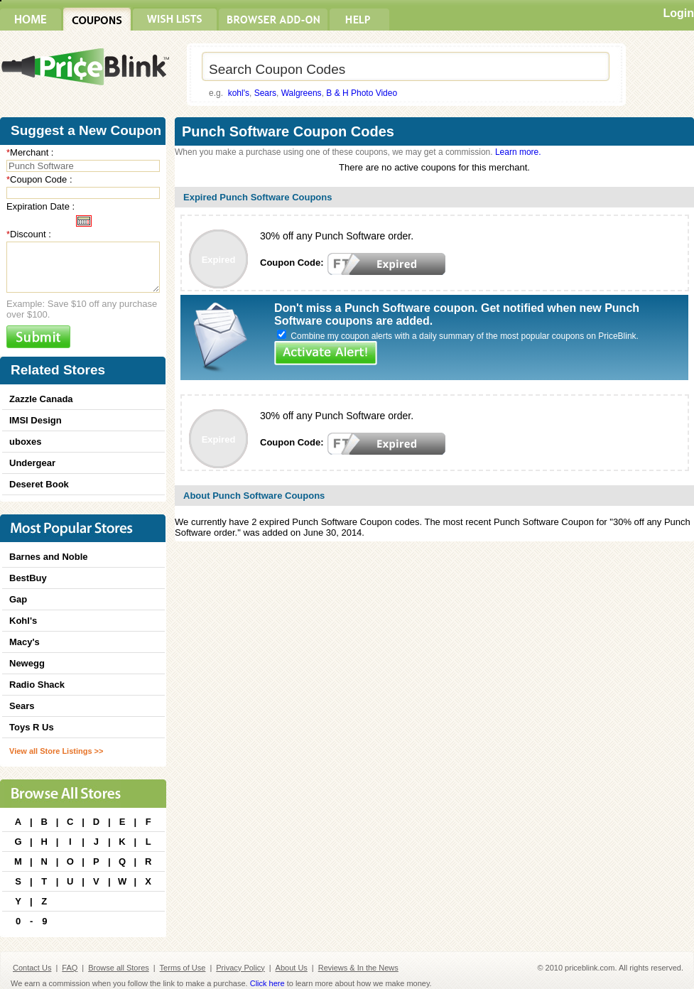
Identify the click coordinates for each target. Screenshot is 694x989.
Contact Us (32, 967)
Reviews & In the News (358, 967)
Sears (265, 93)
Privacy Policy (240, 967)
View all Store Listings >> (56, 751)
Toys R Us (31, 727)
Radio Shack (37, 684)
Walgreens (301, 93)
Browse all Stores (118, 967)
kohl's (238, 93)
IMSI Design (35, 420)
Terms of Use (183, 967)
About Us (292, 967)
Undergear (32, 463)
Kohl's (23, 620)
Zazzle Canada (41, 399)
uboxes (25, 441)
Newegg (27, 663)
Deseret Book (39, 484)
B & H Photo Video (361, 93)
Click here (267, 983)
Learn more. (518, 152)
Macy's (24, 642)
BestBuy (28, 578)
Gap (18, 599)
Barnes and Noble (48, 556)
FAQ (69, 967)
